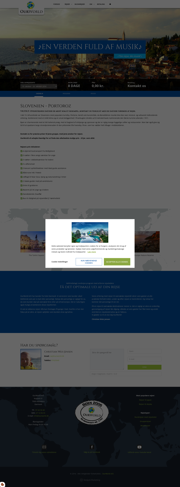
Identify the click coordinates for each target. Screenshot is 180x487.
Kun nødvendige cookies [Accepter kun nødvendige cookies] (89, 261)
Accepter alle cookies (117, 262)
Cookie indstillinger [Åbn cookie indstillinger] (60, 262)
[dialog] (90, 243)
